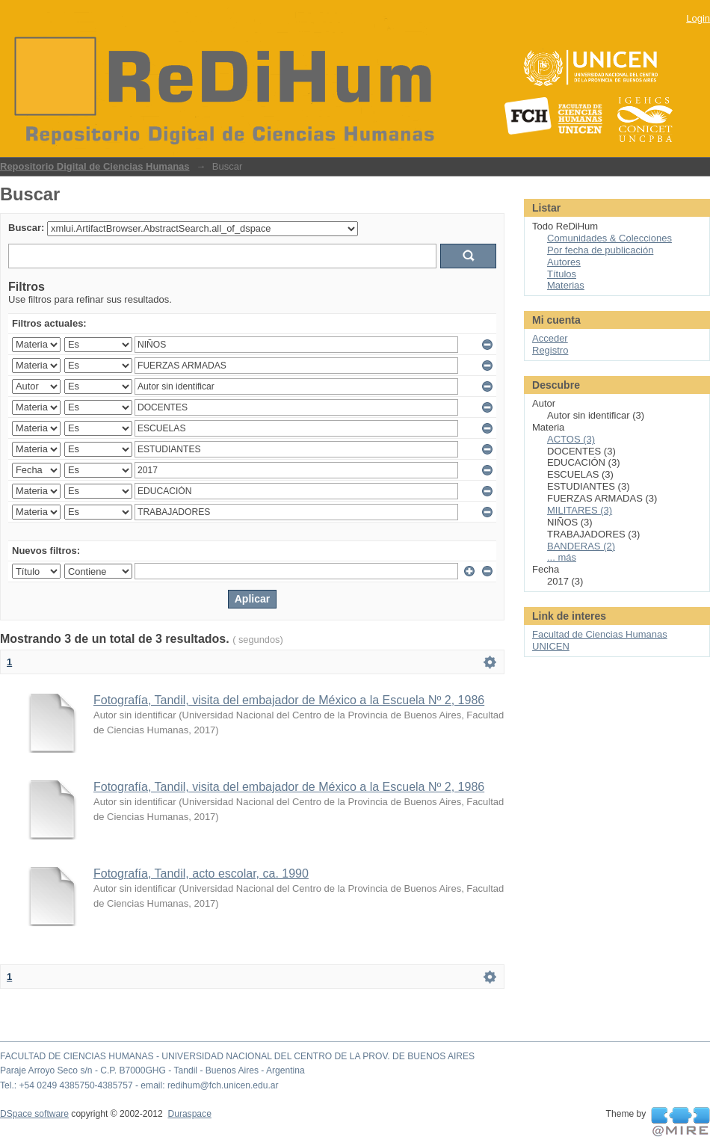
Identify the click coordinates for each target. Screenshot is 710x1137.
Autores (564, 262)
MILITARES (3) (579, 510)
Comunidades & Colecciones (609, 238)
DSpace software (34, 1114)
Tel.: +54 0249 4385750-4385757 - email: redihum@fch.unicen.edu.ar (139, 1085)
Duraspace (189, 1114)
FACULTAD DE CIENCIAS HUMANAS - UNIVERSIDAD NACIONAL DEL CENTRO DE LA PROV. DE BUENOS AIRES (237, 1056)
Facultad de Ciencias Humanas (599, 634)
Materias (565, 285)
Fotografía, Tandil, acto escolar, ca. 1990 (201, 873)
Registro (550, 350)
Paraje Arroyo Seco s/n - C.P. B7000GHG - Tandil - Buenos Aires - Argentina (152, 1070)
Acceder (550, 338)
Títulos (561, 274)
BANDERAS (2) (581, 546)
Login (698, 18)
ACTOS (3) (571, 439)
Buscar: (26, 227)
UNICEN (550, 646)
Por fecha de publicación (600, 250)
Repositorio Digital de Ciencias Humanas (95, 166)
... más (561, 557)
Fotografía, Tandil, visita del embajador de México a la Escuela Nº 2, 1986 (288, 700)
